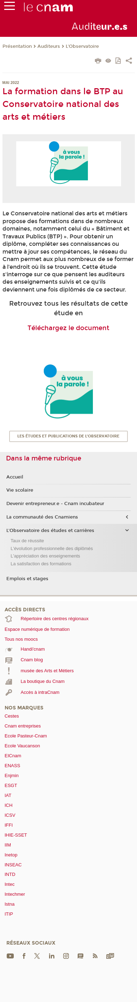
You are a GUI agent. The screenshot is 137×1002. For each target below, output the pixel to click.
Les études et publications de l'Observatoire (68, 436)
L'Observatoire (82, 46)
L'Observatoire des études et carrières (50, 530)
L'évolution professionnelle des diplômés (52, 548)
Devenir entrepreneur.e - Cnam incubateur (55, 503)
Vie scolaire (19, 490)
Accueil (14, 477)
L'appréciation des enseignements (45, 556)
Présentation (17, 46)
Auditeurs (48, 46)
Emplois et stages (27, 579)
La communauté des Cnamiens (42, 517)
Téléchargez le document (68, 328)
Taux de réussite (27, 540)
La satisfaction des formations (41, 563)
